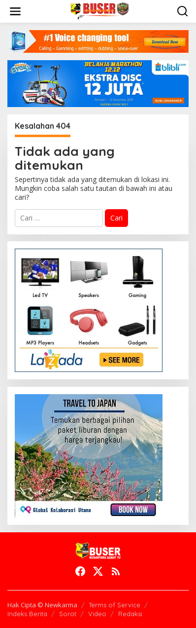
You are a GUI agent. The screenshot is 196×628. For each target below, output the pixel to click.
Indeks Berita (27, 614)
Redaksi (130, 614)
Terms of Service (114, 605)
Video (97, 614)
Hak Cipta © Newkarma (42, 604)
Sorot (67, 614)
